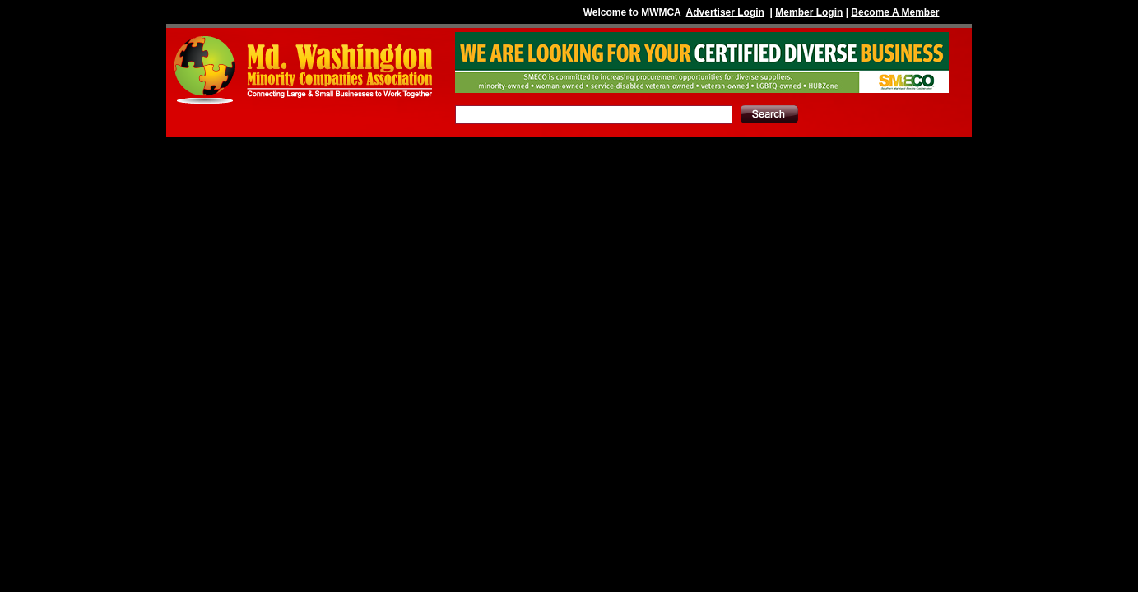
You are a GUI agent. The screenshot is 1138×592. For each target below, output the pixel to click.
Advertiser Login (725, 12)
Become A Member (895, 12)
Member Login (809, 12)
